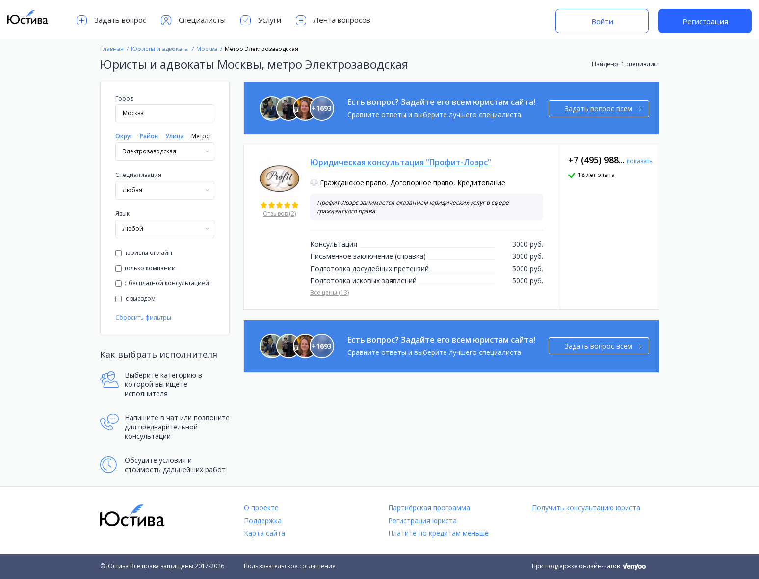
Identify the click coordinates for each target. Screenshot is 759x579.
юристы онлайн (143, 253)
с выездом (135, 298)
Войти (602, 21)
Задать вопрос (111, 20)
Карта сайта (264, 533)
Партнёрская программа (429, 507)
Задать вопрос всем (603, 108)
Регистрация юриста (422, 520)
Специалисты (193, 20)
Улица (174, 136)
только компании (145, 268)
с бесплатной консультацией (162, 283)
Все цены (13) (329, 292)
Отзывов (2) (279, 213)
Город (124, 98)
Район (149, 136)
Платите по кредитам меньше (438, 533)
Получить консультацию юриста (586, 507)
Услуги (260, 20)
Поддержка (263, 520)
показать (640, 161)
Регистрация (705, 21)
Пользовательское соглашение (290, 566)
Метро (200, 136)
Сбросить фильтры (143, 317)
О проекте (261, 507)
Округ (123, 136)
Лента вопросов (333, 20)
